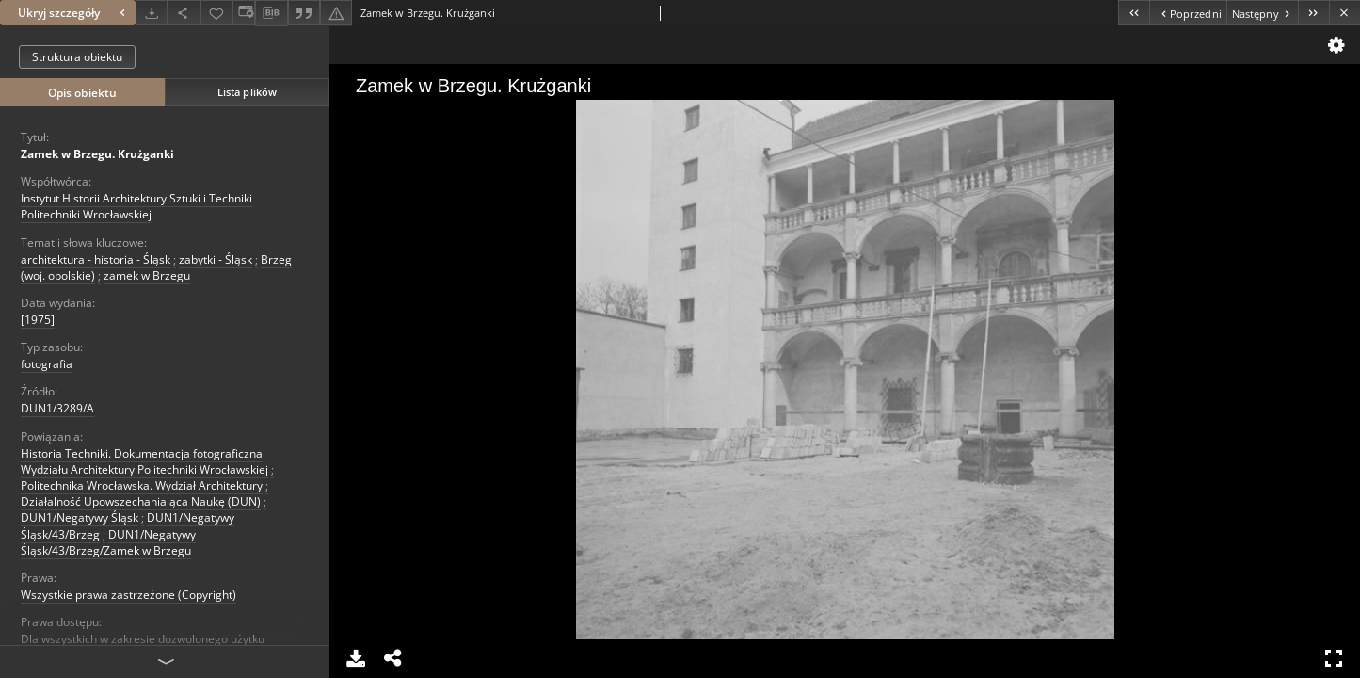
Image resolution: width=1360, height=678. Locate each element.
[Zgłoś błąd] (336, 12)
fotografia (46, 364)
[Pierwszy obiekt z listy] (1133, 12)
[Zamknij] (1344, 12)
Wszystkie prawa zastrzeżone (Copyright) (128, 595)
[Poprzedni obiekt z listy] (1187, 12)
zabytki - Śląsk (215, 259)
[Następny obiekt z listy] (1262, 12)
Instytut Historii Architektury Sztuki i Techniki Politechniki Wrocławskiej (136, 206)
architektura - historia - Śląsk (95, 259)
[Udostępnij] (184, 12)
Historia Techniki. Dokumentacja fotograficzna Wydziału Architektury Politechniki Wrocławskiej (144, 461)
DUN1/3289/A (57, 408)
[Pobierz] (152, 12)
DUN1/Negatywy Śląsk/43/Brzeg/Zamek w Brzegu (108, 542)
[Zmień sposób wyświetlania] (243, 12)
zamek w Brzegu (147, 275)
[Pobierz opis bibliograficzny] (271, 13)
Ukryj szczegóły (74, 13)
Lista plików (247, 92)
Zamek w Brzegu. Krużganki (97, 154)
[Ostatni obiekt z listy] (1313, 12)
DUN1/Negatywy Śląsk (79, 517)
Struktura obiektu (77, 57)
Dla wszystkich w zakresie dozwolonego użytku (142, 639)
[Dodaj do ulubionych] (216, 12)
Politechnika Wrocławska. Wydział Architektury (142, 485)
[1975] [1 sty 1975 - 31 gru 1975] (38, 320)
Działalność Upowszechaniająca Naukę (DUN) (141, 501)
